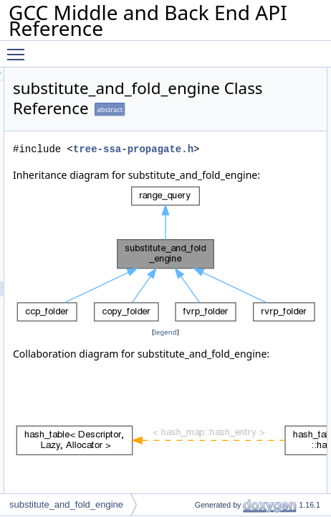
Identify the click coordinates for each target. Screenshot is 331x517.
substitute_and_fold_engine (66, 504)
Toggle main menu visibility (19, 48)
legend (237, 363)
